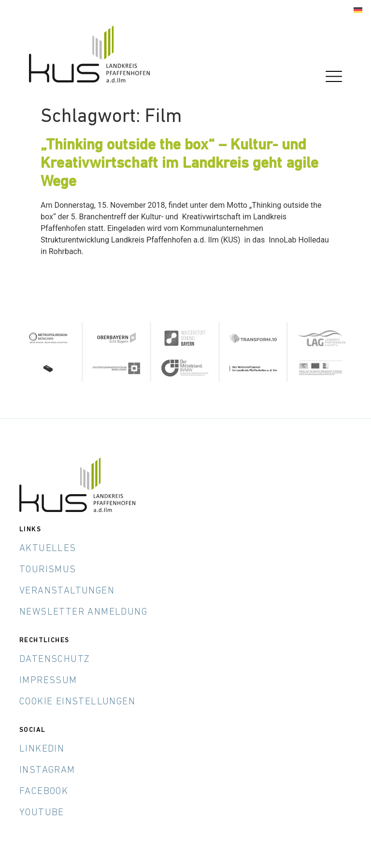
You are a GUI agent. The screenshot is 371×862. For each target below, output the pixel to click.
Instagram (47, 770)
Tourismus (47, 570)
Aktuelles (47, 548)
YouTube (41, 813)
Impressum (48, 681)
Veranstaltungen (66, 591)
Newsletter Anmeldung (83, 612)
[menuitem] (358, 10)
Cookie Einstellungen (77, 702)
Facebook (43, 791)
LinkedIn (41, 749)
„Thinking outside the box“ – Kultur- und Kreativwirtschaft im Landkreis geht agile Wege (179, 164)
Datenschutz (54, 659)
